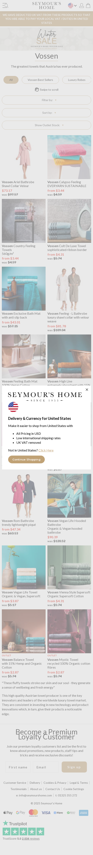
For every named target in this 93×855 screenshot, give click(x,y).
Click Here (46, 450)
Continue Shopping (26, 459)
